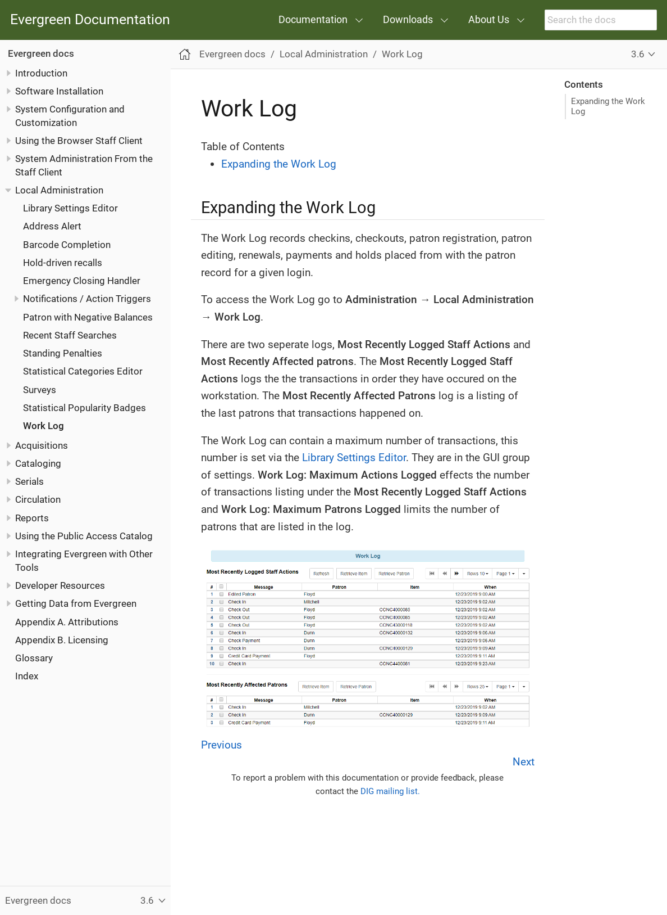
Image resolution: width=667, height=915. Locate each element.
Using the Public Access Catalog (84, 536)
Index (26, 676)
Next (523, 761)
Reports (32, 518)
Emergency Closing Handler (81, 280)
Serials (29, 481)
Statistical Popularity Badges (84, 407)
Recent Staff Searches (70, 335)
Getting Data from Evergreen (75, 603)
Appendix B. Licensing (61, 640)
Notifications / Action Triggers (87, 298)
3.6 (638, 54)
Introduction (41, 73)
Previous (221, 744)
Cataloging (38, 463)
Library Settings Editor (70, 208)
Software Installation (59, 91)
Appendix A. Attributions (66, 622)
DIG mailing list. (390, 791)
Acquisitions (41, 445)
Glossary (34, 658)
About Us (488, 19)
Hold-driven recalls (62, 262)
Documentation (313, 19)
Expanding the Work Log (608, 106)
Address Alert (52, 226)
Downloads (408, 19)
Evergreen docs (41, 53)
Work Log (43, 425)
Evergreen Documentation (90, 20)
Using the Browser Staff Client (79, 140)
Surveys (39, 389)
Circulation (38, 499)
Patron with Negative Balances (88, 317)
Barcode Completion (67, 244)
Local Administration (59, 190)
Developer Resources (60, 585)
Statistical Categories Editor (83, 371)
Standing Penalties (62, 353)
